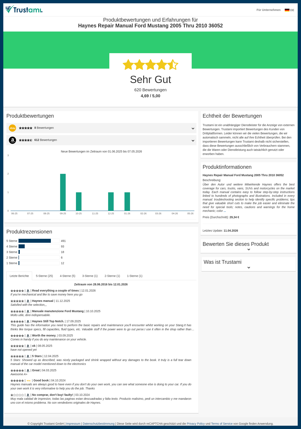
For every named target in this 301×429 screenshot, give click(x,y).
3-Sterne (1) (90, 276)
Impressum (73, 423)
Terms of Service (221, 423)
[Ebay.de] (28, 380)
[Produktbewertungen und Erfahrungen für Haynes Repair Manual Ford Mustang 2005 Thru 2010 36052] (17, 290)
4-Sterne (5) (67, 276)
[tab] (171, 128)
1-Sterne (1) (134, 276)
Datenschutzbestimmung (99, 423)
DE (289, 10)
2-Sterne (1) (112, 276)
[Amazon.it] (28, 311)
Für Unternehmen (269, 10)
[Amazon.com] (28, 290)
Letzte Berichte (19, 276)
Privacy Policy (196, 423)
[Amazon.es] (28, 394)
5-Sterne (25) (44, 276)
